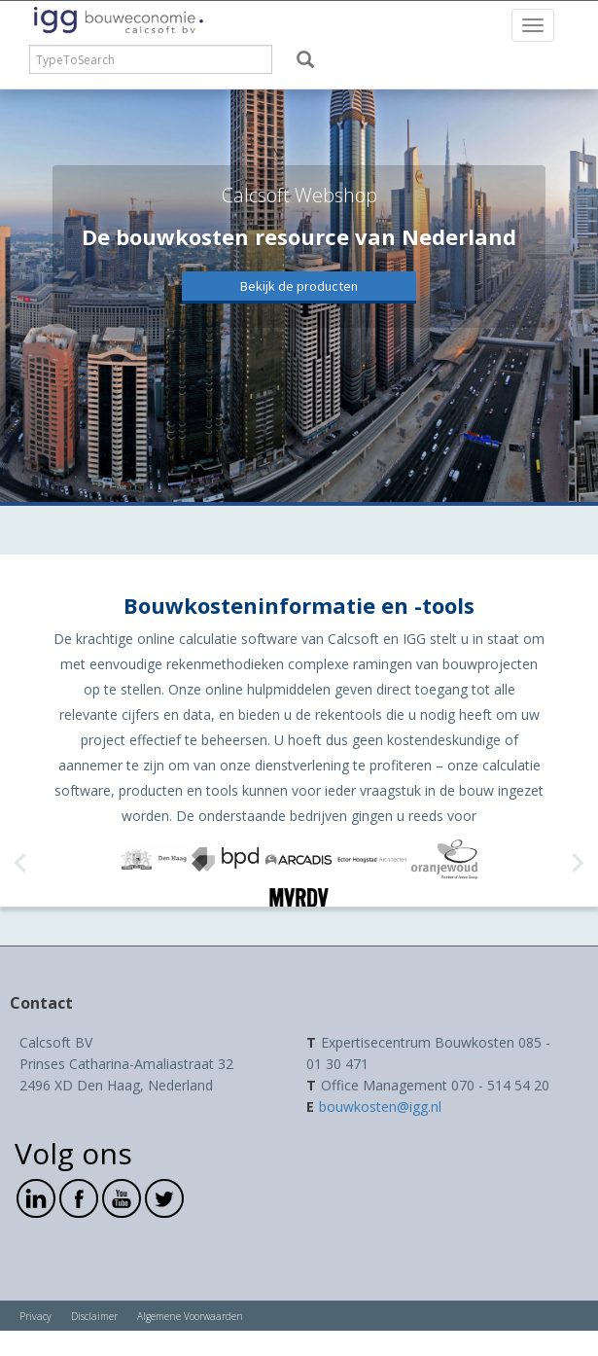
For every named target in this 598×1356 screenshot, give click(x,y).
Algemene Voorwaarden (190, 1316)
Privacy (35, 1316)
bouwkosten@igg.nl (380, 1106)
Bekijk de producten (299, 286)
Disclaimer (94, 1316)
